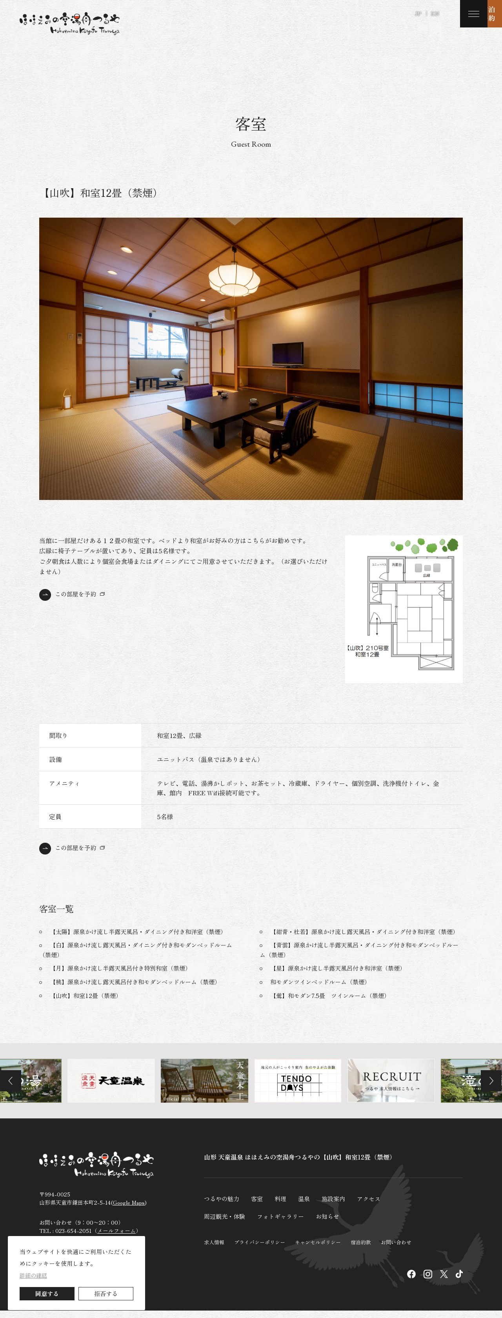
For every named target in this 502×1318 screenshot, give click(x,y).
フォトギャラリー (285, 1223)
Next (488, 1088)
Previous (13, 1088)
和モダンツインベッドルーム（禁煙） (323, 989)
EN (435, 13)
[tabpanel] (251, 359)
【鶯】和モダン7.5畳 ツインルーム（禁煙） (334, 1003)
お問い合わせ (396, 1249)
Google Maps (129, 1212)
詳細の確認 (33, 1275)
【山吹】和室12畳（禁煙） (88, 1003)
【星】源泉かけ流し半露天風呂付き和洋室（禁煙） (342, 976)
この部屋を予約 (77, 593)
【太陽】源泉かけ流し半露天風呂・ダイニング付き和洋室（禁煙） (144, 931)
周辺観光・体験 (226, 1223)
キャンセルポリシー (318, 1249)
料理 (284, 1206)
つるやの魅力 (223, 1206)
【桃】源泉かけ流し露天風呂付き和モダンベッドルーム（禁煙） (141, 989)
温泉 (308, 1206)
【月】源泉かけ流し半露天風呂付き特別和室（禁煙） (125, 976)
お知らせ (334, 1223)
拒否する (106, 1293)
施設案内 (338, 1206)
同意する (47, 1293)
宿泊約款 (361, 1249)
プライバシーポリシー (259, 1249)
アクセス (375, 1206)
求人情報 (214, 1249)
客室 (259, 1206)
